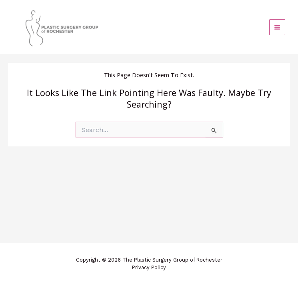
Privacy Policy (149, 267)
